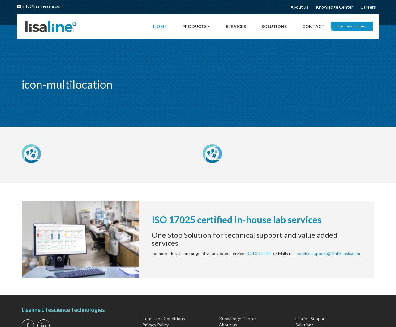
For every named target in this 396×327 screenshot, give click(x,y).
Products (196, 26)
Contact (313, 26)
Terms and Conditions (163, 318)
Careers (368, 7)
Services (236, 26)
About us (299, 7)
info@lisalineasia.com (40, 6)
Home (160, 26)
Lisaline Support (310, 318)
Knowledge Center (334, 7)
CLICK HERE (260, 253)
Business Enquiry (351, 26)
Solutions (274, 26)
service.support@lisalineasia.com (328, 253)
